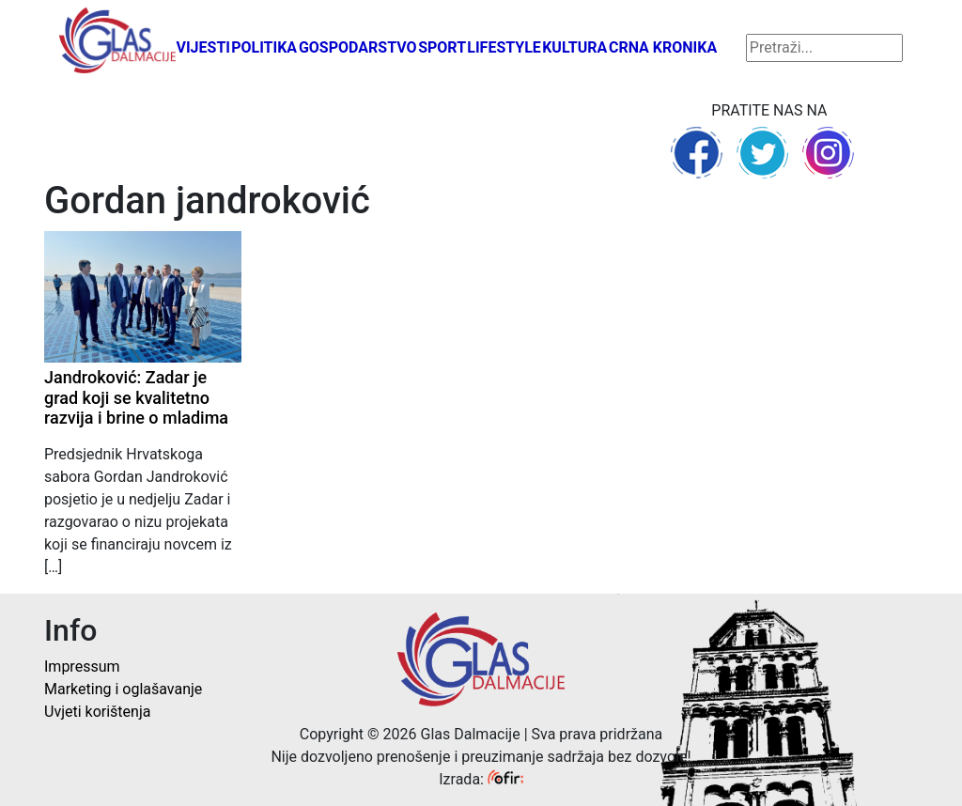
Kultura (574, 47)
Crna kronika (663, 47)
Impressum (82, 666)
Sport (442, 47)
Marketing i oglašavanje (123, 689)
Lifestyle (504, 47)
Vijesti (203, 47)
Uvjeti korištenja (97, 712)
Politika (264, 47)
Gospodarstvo (358, 47)
